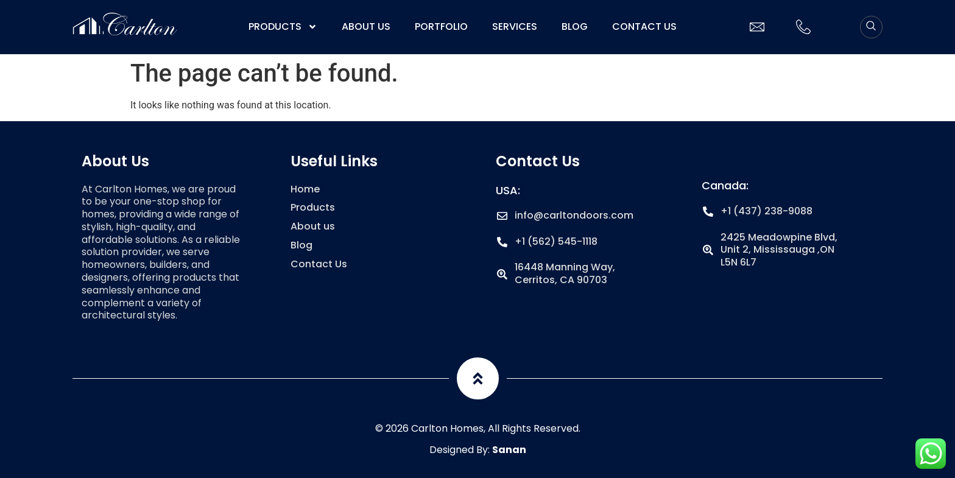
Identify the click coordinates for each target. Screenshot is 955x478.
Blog (575, 27)
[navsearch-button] (871, 27)
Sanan (509, 450)
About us (366, 27)
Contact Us (644, 27)
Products (282, 27)
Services (514, 27)
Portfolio (441, 27)
